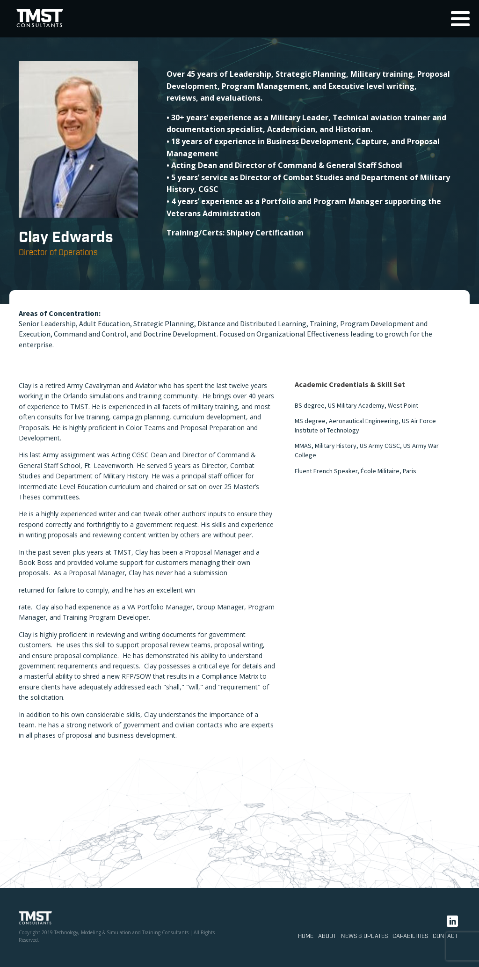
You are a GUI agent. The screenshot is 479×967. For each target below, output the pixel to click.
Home (305, 936)
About (327, 936)
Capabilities (410, 936)
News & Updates (364, 936)
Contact (445, 936)
